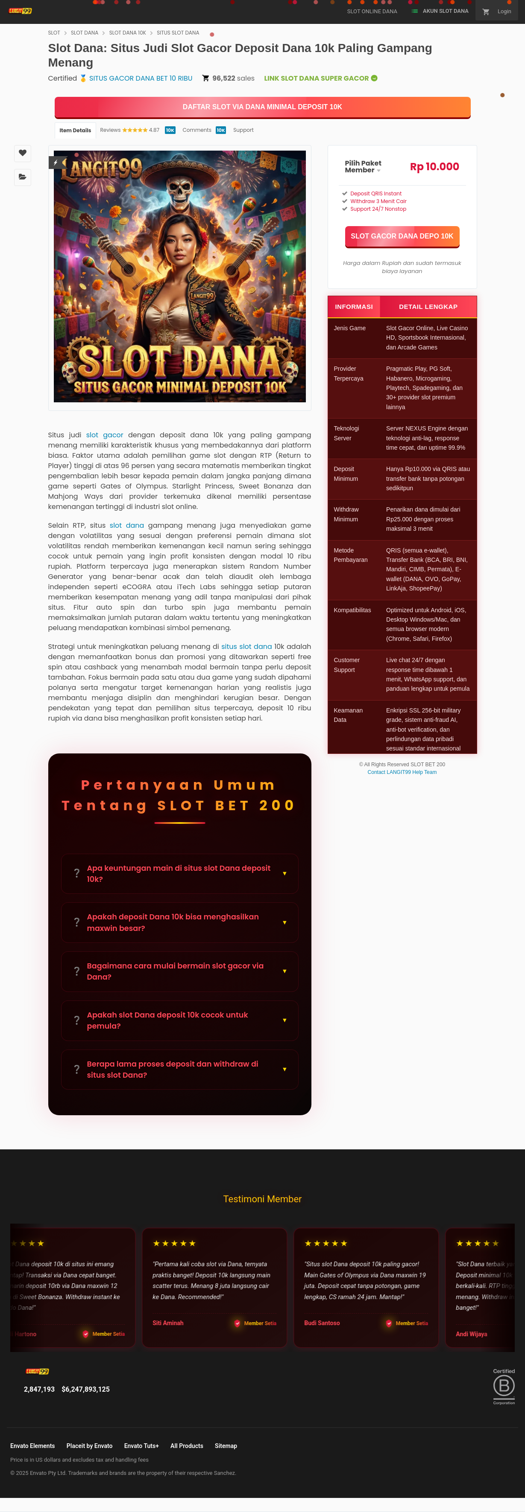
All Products (186, 1445)
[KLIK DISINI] (263, 107)
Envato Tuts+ (141, 1445)
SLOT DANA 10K (127, 32)
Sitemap (226, 1445)
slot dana (127, 525)
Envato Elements (32, 1445)
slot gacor (104, 435)
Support (243, 130)
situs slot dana (246, 646)
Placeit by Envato (90, 1445)
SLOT (54, 32)
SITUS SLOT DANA (178, 32)
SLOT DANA (84, 32)
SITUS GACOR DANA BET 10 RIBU (141, 78)
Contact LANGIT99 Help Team (402, 772)
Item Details (75, 130)
